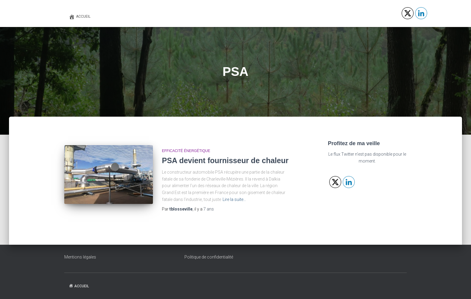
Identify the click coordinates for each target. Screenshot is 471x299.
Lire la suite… (234, 199)
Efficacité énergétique (186, 151)
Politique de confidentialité (208, 257)
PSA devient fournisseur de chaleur (225, 160)
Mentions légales (80, 257)
